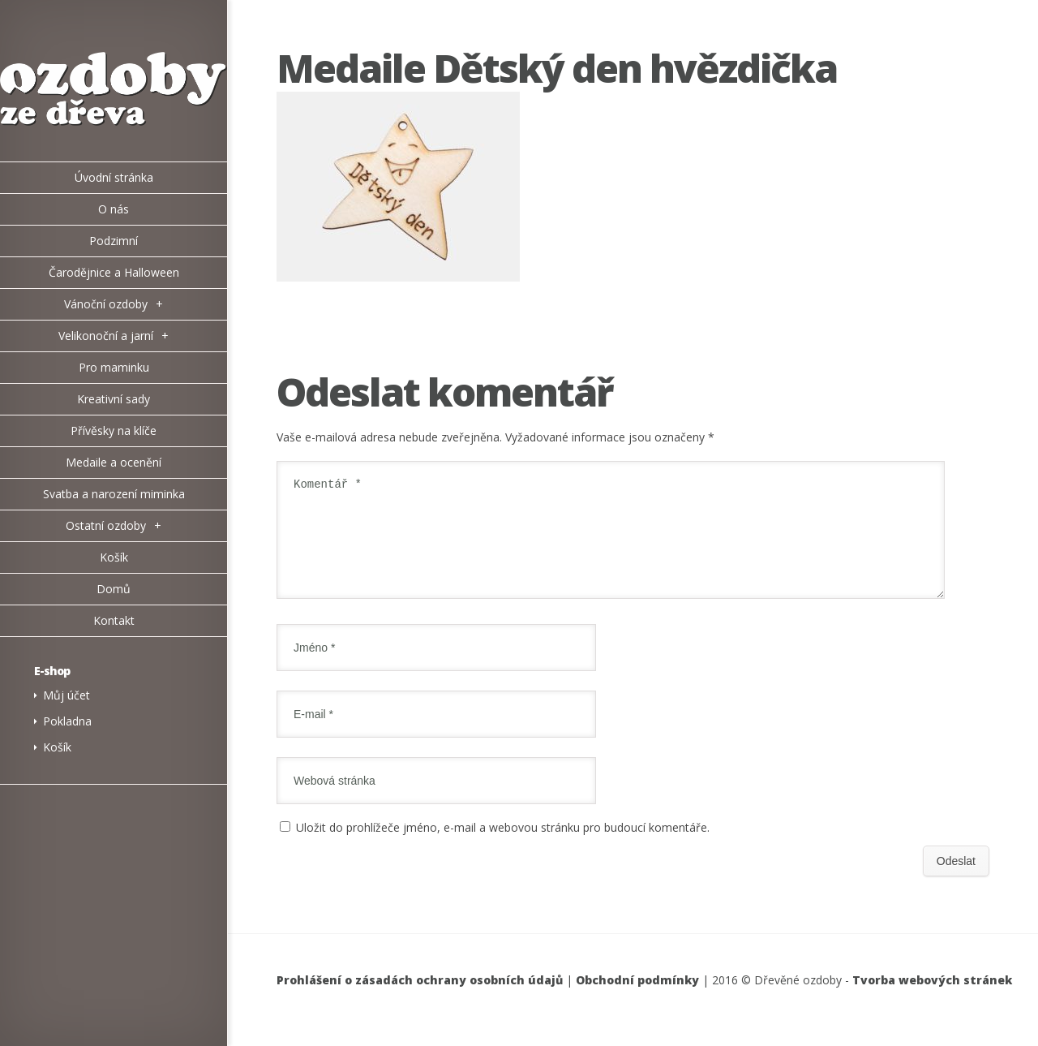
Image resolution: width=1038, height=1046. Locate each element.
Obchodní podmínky (637, 999)
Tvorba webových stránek (932, 999)
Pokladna (67, 721)
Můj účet (66, 695)
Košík (57, 747)
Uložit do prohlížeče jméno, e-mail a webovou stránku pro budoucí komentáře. (503, 846)
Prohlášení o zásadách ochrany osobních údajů (420, 999)
